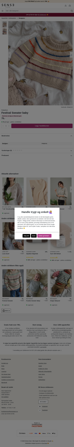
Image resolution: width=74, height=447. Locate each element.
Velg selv (26, 235)
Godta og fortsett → (44, 235)
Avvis (33, 235)
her (27, 226)
